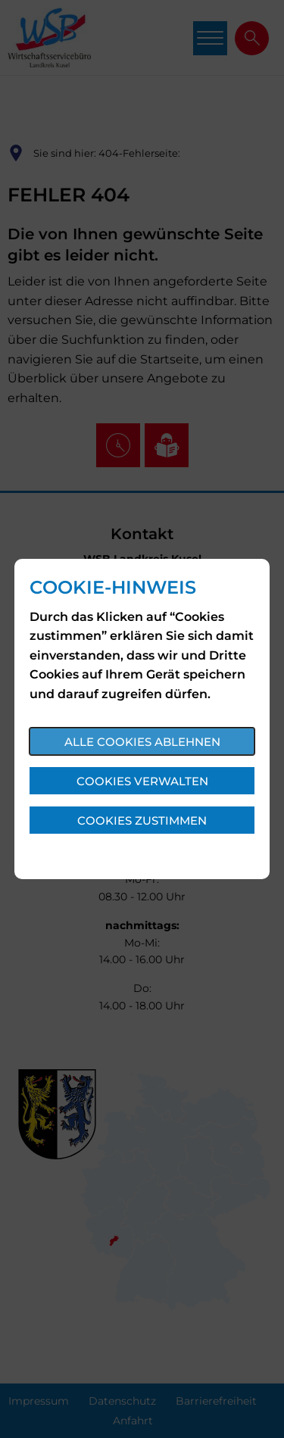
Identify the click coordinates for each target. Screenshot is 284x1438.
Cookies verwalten (142, 781)
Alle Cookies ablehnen (142, 742)
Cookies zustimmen (142, 820)
